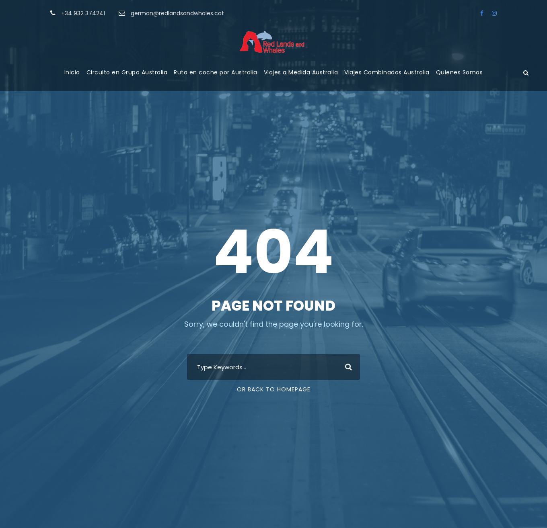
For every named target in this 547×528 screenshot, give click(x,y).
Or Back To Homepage (274, 389)
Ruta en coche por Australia (215, 72)
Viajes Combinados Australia (387, 72)
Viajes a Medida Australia (301, 72)
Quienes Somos (459, 72)
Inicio (72, 72)
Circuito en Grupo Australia (127, 72)
